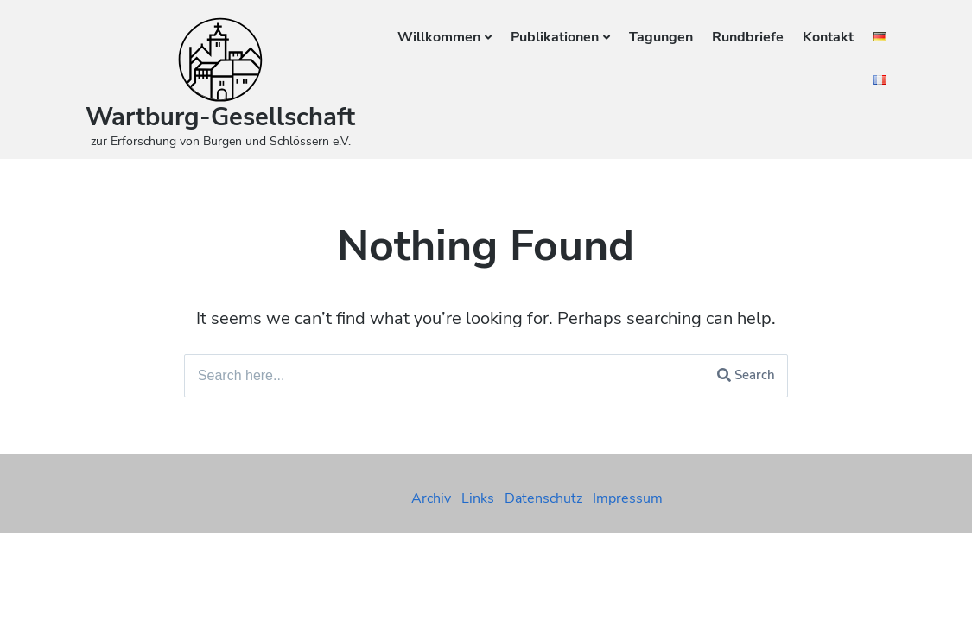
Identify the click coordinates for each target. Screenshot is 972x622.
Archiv (431, 498)
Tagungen (661, 37)
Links (477, 498)
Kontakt (828, 37)
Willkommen (438, 37)
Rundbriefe (748, 37)
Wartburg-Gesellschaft (220, 117)
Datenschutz (543, 498)
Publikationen (555, 37)
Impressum (628, 498)
